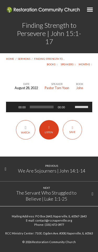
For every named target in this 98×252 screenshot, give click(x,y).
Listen (49, 129)
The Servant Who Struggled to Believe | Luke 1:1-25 (46, 195)
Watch (25, 129)
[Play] (12, 107)
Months (85, 64)
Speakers (68, 64)
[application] (49, 107)
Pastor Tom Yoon (57, 88)
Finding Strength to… (49, 58)
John (79, 88)
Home (10, 58)
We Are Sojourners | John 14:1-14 (51, 171)
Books (52, 64)
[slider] (42, 107)
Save (72, 129)
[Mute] (70, 107)
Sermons (24, 58)
